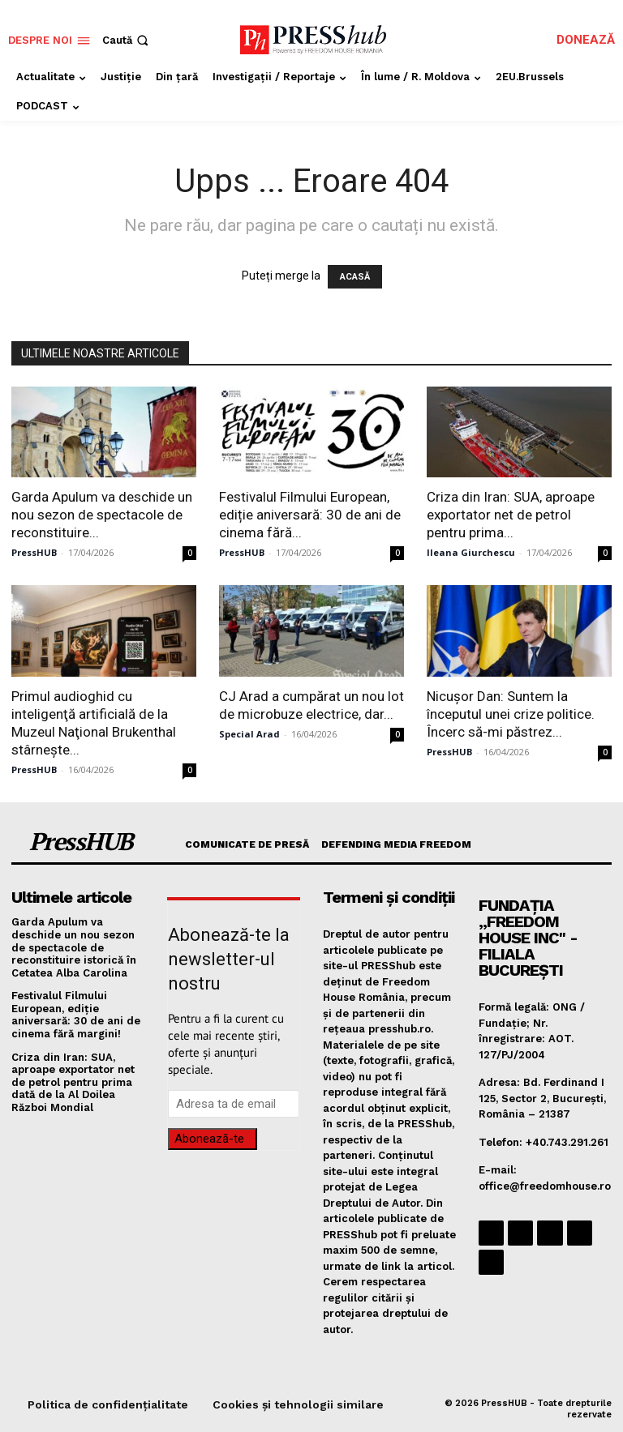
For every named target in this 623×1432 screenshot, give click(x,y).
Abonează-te (209, 1138)
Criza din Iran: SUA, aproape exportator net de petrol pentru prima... (511, 515)
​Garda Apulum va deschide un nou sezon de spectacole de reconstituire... (101, 515)
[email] (233, 1104)
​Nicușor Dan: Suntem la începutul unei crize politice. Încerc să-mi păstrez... (511, 714)
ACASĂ (355, 276)
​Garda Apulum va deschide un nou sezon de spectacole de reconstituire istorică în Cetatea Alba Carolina (73, 947)
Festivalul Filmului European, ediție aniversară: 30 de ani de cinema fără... (310, 515)
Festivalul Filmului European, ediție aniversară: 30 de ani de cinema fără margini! (75, 1015)
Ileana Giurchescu (471, 552)
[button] (127, 40)
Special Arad (249, 734)
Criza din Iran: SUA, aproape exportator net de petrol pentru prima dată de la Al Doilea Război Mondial (73, 1082)
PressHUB (34, 552)
